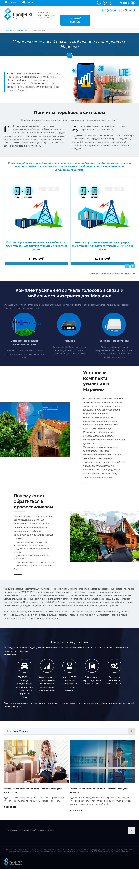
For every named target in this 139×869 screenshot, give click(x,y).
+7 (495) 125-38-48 (118, 10)
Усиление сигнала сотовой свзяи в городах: (31, 830)
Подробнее (10, 807)
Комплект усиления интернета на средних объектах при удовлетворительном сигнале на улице (103, 246)
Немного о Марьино (18, 731)
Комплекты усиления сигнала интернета (110, 273)
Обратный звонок (75, 20)
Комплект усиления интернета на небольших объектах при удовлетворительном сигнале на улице (36, 246)
